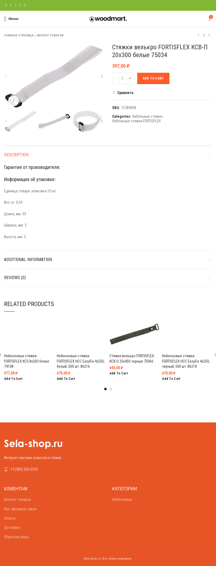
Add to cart (153, 78)
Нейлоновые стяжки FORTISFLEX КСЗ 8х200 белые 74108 (26, 361)
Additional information (28, 259)
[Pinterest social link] (15, 5)
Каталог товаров (50, 35)
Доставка (12, 527)
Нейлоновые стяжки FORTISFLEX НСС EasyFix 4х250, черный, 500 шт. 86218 (186, 361)
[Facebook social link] (6, 5)
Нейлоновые (122, 499)
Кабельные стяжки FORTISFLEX (136, 121)
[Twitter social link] (11, 5)
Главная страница (19, 35)
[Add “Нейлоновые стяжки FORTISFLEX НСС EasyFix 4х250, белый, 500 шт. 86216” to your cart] (66, 378)
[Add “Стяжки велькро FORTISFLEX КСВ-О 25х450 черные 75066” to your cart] (118, 373)
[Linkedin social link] (20, 5)
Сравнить (125, 93)
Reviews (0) (15, 277)
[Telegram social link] (25, 5)
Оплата (9, 518)
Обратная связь (16, 537)
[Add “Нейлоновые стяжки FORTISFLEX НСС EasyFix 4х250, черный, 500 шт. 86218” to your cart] (171, 378)
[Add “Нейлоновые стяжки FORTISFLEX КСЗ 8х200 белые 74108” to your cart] (13, 378)
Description (16, 154)
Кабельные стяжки (147, 116)
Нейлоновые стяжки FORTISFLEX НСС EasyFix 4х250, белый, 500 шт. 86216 (81, 361)
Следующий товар (209, 35)
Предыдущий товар (198, 35)
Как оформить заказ (20, 509)
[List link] (54, 469)
